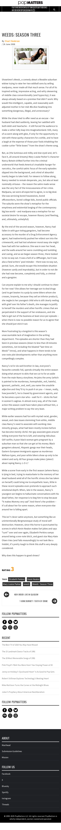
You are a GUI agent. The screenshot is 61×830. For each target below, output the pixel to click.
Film (38, 7)
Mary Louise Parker (12, 584)
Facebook (6, 774)
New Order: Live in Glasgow (26, 594)
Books (44, 7)
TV (41, 7)
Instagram (6, 798)
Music (33, 7)
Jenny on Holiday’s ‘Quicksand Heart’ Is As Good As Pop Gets (28, 671)
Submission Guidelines (12, 751)
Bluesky (5, 786)
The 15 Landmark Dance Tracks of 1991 (18, 651)
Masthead (6, 745)
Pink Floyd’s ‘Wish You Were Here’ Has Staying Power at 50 (27, 665)
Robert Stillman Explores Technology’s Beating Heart (25, 678)
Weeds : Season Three (42, 584)
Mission (5, 757)
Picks (23, 10)
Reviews (22, 7)
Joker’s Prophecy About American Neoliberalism (23, 692)
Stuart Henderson (12, 41)
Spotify (5, 792)
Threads (5, 804)
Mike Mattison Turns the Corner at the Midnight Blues (25, 685)
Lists (28, 7)
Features (15, 7)
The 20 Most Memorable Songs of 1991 (18, 658)
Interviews (16, 10)
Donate (29, 10)
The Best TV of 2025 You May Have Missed (20, 644)
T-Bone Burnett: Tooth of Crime (34, 601)
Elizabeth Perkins (16, 579)
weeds (27, 584)
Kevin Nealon (33, 579)
